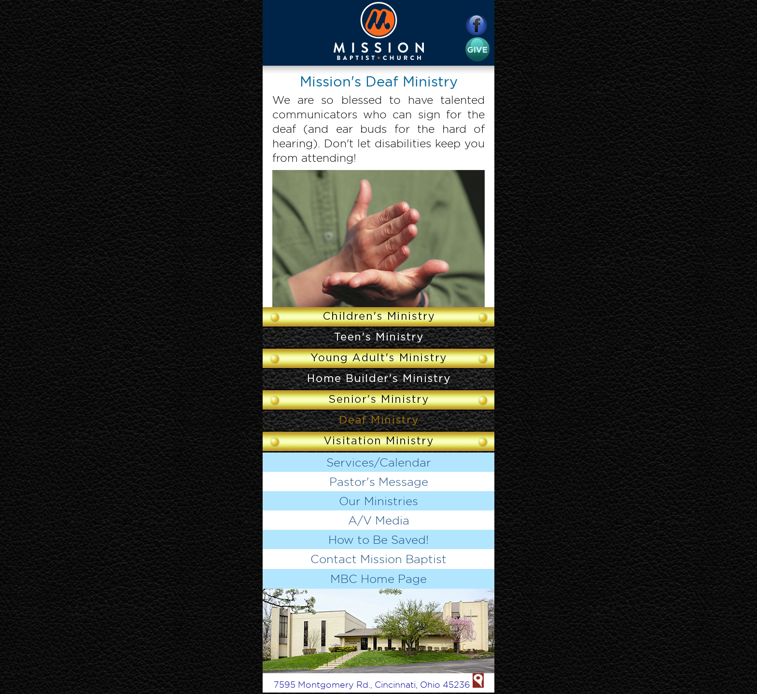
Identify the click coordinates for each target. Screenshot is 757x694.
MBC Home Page (378, 578)
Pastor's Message (378, 481)
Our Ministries (378, 501)
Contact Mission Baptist (378, 559)
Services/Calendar (378, 462)
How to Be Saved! (378, 539)
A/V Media (378, 520)
